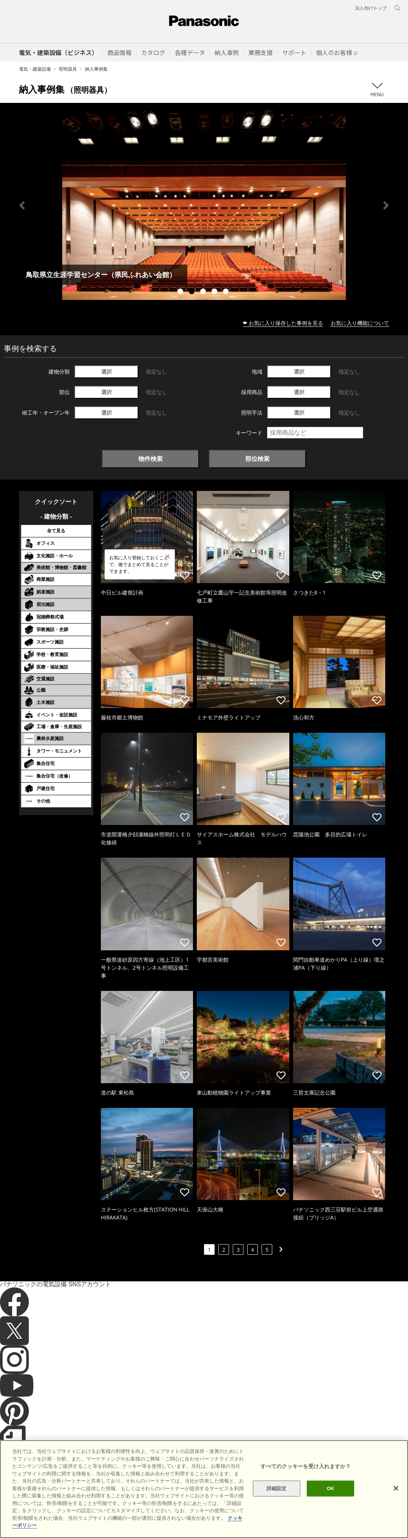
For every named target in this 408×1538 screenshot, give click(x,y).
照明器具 (68, 69)
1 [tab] (181, 292)
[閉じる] (396, 1488)
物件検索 (150, 458)
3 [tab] (204, 292)
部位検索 (257, 458)
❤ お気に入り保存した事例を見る (283, 323)
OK (330, 1488)
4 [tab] (215, 292)
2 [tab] (192, 292)
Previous (22, 205)
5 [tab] (227, 292)
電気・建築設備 (35, 69)
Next (386, 205)
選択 (106, 371)
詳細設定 (277, 1488)
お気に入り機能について (360, 323)
